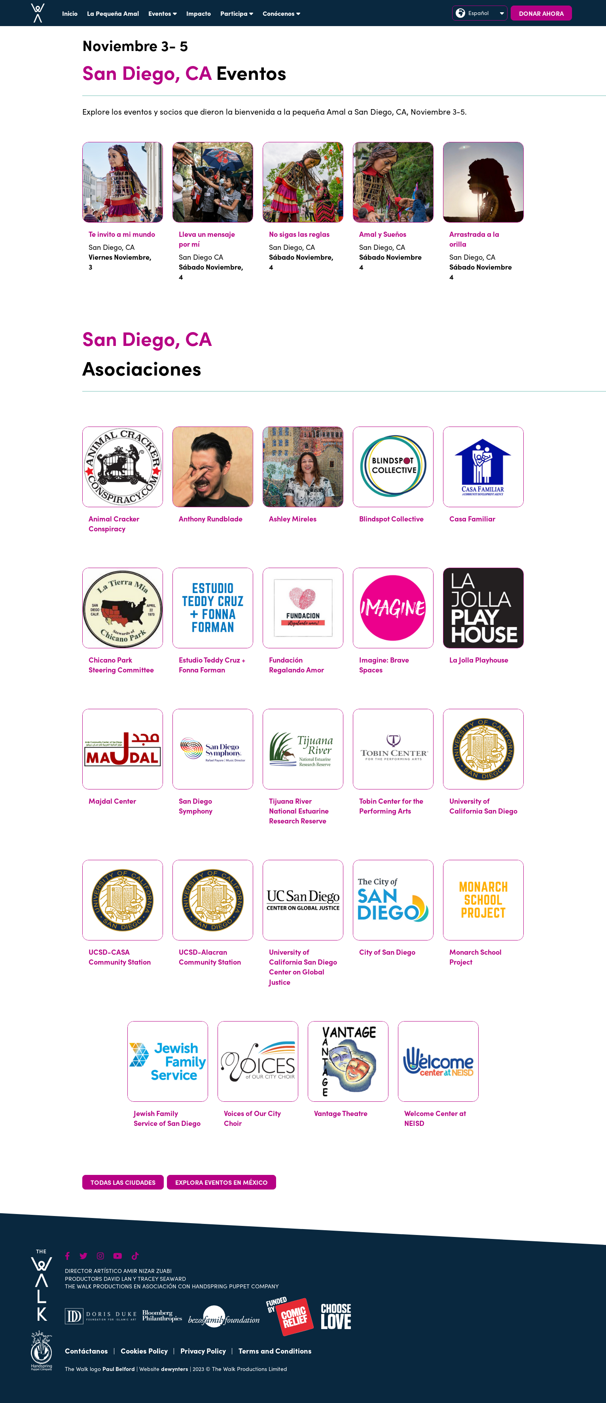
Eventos (162, 13)
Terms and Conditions (275, 1351)
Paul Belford (118, 1369)
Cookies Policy (144, 1351)
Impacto (198, 13)
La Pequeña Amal (113, 13)
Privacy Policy (203, 1351)
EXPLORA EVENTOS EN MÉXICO (221, 1182)
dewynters (174, 1369)
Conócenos (281, 13)
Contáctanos (86, 1351)
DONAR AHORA (541, 13)
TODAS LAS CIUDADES (123, 1182)
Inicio (70, 13)
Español (480, 13)
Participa (236, 13)
